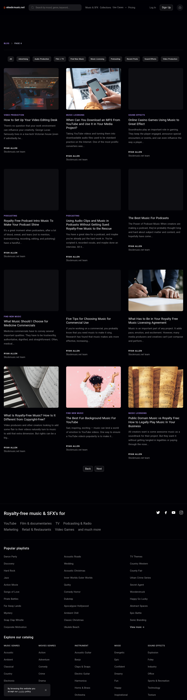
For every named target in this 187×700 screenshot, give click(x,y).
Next (99, 482)
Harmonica (81, 694)
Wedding (68, 577)
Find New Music (87, 64)
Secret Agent (137, 598)
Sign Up (166, 7)
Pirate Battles (11, 612)
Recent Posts (145, 64)
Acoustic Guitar (83, 666)
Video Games (64, 543)
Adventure (44, 673)
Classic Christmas (74, 633)
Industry (152, 680)
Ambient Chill (71, 626)
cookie (21, 691)
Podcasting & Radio (77, 537)
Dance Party (10, 570)
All (18, 64)
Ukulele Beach (71, 640)
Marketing (11, 543)
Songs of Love (11, 605)
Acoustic (8, 666)
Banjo (78, 673)
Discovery (9, 577)
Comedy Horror (72, 605)
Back (88, 482)
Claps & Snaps (82, 680)
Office (151, 687)
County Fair (136, 584)
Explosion (153, 666)
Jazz (6, 591)
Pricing (131, 7)
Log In (153, 7)
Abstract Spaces (139, 619)
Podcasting (128, 64)
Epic (116, 673)
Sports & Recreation (158, 694)
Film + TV (69, 64)
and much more (89, 543)
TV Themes (136, 570)
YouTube (10, 537)
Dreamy (118, 687)
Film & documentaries (36, 537)
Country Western (139, 577)
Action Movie (11, 598)
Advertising (31, 64)
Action (42, 666)
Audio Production (50, 64)
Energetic (119, 666)
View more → (137, 640)
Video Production (93, 72)
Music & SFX (91, 7)
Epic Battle (136, 626)
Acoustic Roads (72, 570)
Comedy (43, 680)
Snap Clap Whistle (14, 633)
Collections (105, 7)
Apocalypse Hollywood (76, 619)
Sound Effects (164, 64)
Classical (8, 680)
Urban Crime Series (140, 591)
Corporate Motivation (15, 640)
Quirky (67, 598)
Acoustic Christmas (74, 584)
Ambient (8, 673)
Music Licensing (109, 64)
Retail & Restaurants (36, 543)
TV (58, 537)
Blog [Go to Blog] (6, 48)
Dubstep (68, 612)
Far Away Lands (12, 619)
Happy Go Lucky (139, 612)
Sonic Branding (138, 633)
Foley (150, 673)
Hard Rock (9, 584)
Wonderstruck (137, 605)
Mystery (8, 626)
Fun (116, 694)
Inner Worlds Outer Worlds (78, 591)
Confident (119, 680)
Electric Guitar (82, 687)
